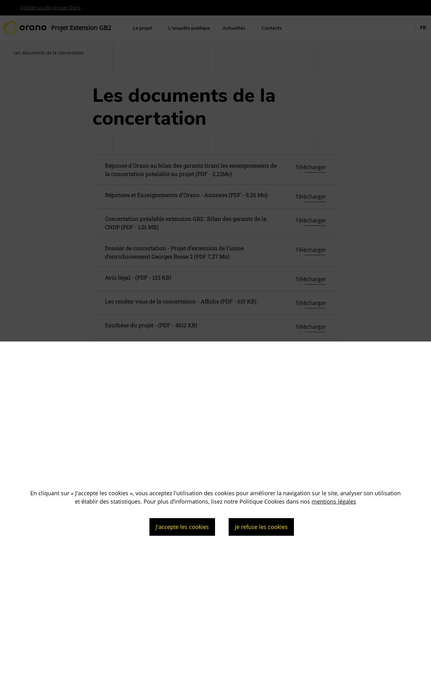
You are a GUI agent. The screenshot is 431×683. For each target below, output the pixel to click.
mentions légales (334, 501)
